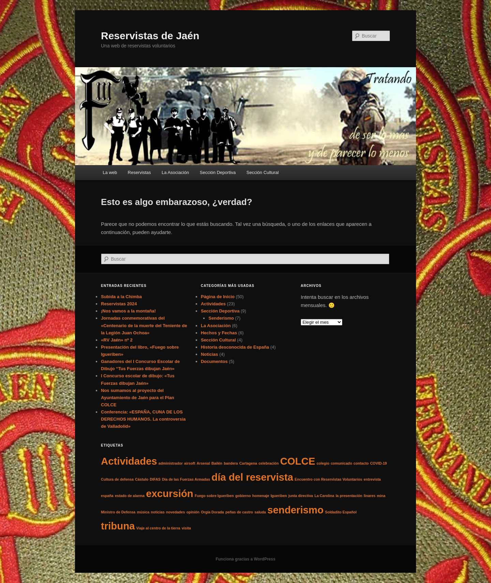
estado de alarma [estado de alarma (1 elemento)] (130, 496)
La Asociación (175, 172)
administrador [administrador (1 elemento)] (171, 463)
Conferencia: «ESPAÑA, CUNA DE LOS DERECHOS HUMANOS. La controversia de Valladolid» (143, 419)
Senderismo (221, 318)
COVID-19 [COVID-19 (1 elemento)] (378, 463)
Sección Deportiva (218, 172)
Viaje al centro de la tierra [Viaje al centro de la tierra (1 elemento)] (158, 528)
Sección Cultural (263, 172)
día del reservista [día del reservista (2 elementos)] (252, 477)
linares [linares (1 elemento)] (369, 496)
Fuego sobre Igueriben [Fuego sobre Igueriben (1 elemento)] (214, 496)
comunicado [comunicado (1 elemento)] (341, 463)
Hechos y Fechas (219, 332)
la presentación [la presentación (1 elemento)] (349, 496)
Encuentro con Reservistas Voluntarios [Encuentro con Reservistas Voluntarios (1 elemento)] (328, 479)
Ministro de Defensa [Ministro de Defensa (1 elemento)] (118, 512)
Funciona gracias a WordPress (245, 559)
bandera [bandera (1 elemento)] (231, 463)
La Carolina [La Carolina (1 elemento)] (324, 496)
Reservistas (139, 172)
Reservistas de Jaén (150, 35)
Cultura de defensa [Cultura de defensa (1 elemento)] (117, 479)
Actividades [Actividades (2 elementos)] (129, 461)
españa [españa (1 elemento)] (107, 496)
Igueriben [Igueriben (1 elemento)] (279, 496)
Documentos (214, 361)
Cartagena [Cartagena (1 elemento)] (248, 463)
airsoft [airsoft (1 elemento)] (189, 463)
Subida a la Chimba (121, 296)
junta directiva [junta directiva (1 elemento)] (300, 496)
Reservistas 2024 (119, 303)
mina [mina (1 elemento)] (381, 496)
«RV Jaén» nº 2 (117, 339)
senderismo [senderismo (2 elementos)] (295, 509)
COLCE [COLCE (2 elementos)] (297, 461)
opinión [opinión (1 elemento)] (193, 512)
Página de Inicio (218, 296)
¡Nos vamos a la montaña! (128, 311)
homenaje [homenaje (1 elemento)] (260, 496)
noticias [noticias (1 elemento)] (157, 512)
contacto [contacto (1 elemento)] (361, 463)
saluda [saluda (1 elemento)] (260, 512)
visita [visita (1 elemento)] (186, 528)
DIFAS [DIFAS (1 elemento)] (155, 479)
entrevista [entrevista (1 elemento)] (372, 479)
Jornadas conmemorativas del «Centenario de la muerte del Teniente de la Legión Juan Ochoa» (144, 325)
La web (110, 172)
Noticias (209, 354)
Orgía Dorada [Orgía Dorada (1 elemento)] (212, 512)
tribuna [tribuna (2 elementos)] (118, 525)
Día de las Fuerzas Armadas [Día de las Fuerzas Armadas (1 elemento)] (186, 479)
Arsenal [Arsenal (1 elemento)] (203, 463)
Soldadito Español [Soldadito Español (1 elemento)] (341, 512)
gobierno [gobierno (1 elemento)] (243, 496)
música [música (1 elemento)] (143, 512)
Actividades (213, 303)
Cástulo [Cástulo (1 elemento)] (141, 479)
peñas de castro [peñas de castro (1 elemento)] (239, 512)
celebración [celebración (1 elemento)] (268, 463)
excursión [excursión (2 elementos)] (169, 493)
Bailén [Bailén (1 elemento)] (216, 463)
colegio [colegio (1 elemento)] (322, 463)
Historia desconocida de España (235, 347)
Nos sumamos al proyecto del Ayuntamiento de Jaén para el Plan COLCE (137, 397)
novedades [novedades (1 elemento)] (175, 512)
